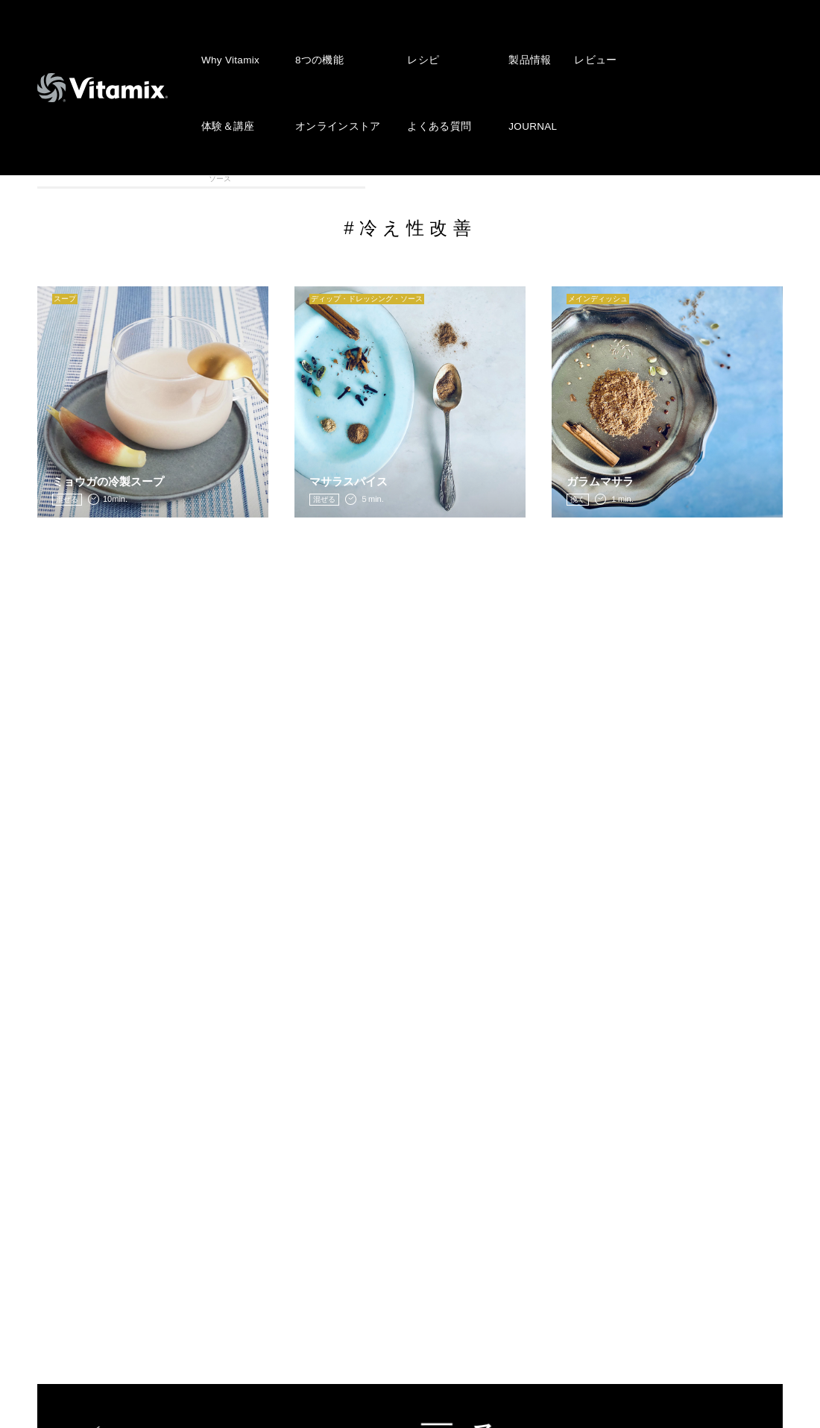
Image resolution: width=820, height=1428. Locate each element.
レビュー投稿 (310, 1195)
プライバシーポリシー (558, 1172)
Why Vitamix (229, 41)
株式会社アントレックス (564, 1127)
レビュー (579, 41)
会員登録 (299, 1218)
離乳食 (642, 177)
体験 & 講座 (84, 1239)
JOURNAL (519, 72)
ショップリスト (316, 1263)
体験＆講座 (226, 72)
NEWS (294, 1127)
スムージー (177, 177)
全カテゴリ (84, 177)
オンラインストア (332, 72)
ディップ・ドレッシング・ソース (457, 178)
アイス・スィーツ (270, 177)
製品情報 (516, 41)
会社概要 (523, 1150)
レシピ (414, 41)
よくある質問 (429, 72)
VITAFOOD (736, 177)
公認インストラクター (333, 1286)
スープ (363, 177)
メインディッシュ (550, 177)
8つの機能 (315, 41)
